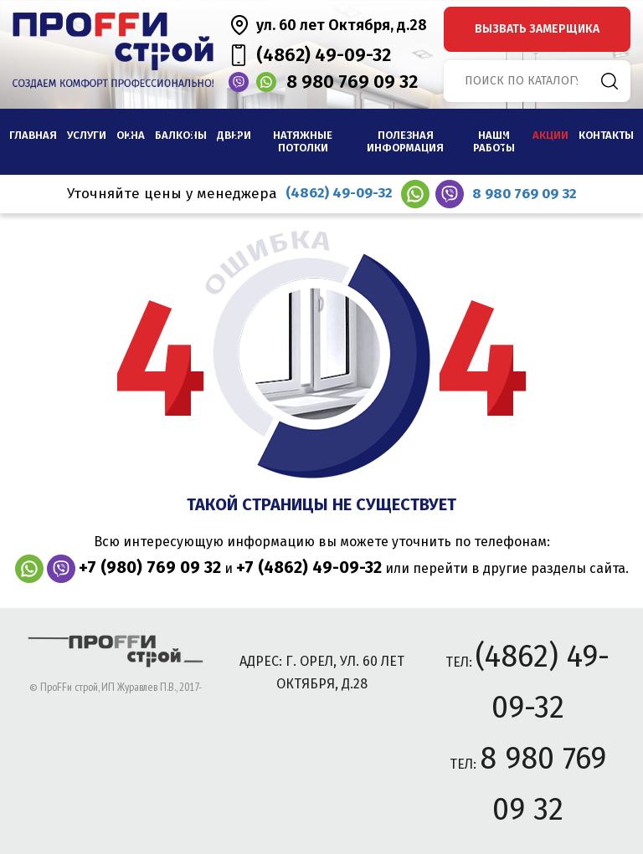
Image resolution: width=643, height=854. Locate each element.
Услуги (86, 135)
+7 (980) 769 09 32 (150, 567)
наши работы (494, 142)
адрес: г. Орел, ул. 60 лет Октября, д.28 (321, 672)
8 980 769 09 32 (352, 81)
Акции (550, 135)
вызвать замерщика (537, 29)
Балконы (181, 135)
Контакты (606, 135)
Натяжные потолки (302, 142)
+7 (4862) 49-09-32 (309, 567)
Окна (130, 135)
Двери (234, 135)
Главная (33, 135)
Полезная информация (405, 142)
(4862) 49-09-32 (323, 54)
